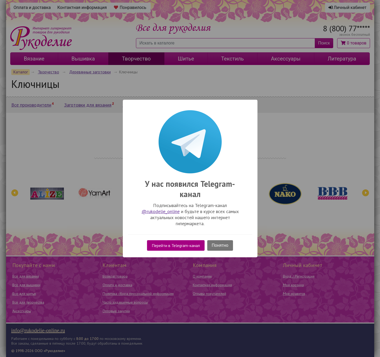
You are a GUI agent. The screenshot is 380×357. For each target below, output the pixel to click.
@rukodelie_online (160, 211)
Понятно (220, 245)
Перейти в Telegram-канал (176, 245)
